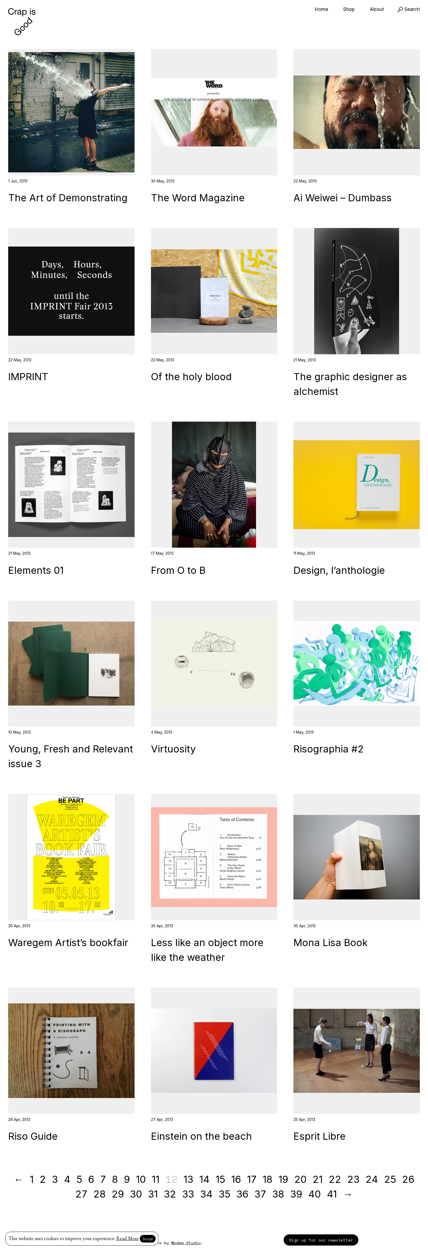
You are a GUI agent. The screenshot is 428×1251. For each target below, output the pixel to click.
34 (206, 1194)
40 (314, 1194)
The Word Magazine (198, 198)
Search (408, 9)
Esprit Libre (319, 1136)
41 (332, 1194)
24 (371, 1179)
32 (170, 1194)
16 (236, 1179)
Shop (349, 9)
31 (153, 1194)
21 (318, 1179)
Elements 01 (36, 570)
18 (267, 1179)
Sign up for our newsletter (321, 1240)
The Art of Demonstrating (67, 198)
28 (99, 1194)
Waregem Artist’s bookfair (68, 943)
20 (300, 1179)
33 (188, 1194)
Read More (127, 1238)
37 (260, 1194)
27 (81, 1194)
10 (141, 1179)
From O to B (178, 570)
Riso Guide (33, 1136)
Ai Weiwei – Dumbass (342, 198)
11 (155, 1179)
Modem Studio (186, 1243)
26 (408, 1179)
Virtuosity (173, 749)
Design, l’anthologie (339, 570)
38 (278, 1194)
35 (224, 1194)
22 (335, 1179)
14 (204, 1179)
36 (242, 1194)
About (377, 9)
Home (321, 9)
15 (220, 1179)
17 (252, 1179)
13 (188, 1179)
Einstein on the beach (201, 1136)
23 (353, 1179)
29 (118, 1194)
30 (136, 1194)
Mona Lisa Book (330, 943)
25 (390, 1179)
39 (296, 1194)
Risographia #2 (328, 749)
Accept (147, 1238)
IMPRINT (28, 377)
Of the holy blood (191, 377)
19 (283, 1179)
